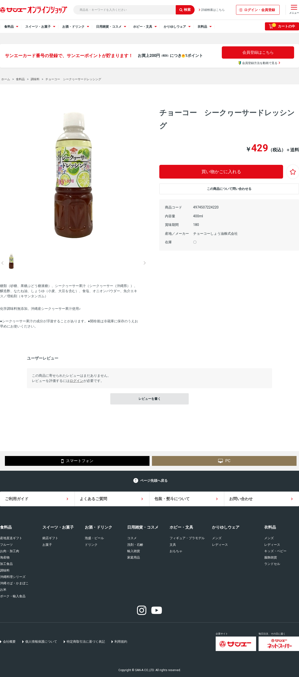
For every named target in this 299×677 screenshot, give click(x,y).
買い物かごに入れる (221, 171)
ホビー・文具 (181, 527)
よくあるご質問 (93, 498)
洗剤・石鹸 (135, 545)
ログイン (76, 381)
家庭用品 (133, 557)
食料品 (6, 527)
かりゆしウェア (225, 527)
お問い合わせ (241, 498)
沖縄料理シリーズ (12, 577)
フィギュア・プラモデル (187, 538)
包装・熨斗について (172, 498)
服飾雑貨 (270, 557)
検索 (185, 10)
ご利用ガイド (16, 498)
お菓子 (47, 545)
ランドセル (272, 564)
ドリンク (91, 545)
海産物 (5, 557)
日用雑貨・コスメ (143, 527)
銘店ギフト (50, 538)
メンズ (217, 538)
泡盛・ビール (94, 538)
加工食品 (6, 564)
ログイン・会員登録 (259, 10)
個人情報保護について (41, 641)
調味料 (5, 570)
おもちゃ (176, 551)
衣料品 (270, 527)
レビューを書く (149, 399)
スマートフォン (77, 461)
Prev (2, 263)
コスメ (132, 538)
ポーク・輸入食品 (12, 596)
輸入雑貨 (133, 551)
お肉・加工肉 (9, 551)
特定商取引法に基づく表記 (86, 641)
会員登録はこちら (258, 52)
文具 (173, 545)
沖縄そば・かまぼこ (14, 583)
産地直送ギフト (11, 538)
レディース (220, 545)
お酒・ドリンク (98, 527)
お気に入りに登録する (293, 172)
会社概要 (9, 641)
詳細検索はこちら (213, 10)
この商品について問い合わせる (229, 189)
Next (144, 263)
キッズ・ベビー (275, 551)
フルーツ (6, 545)
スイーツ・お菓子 (58, 527)
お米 (3, 589)
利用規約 (120, 641)
